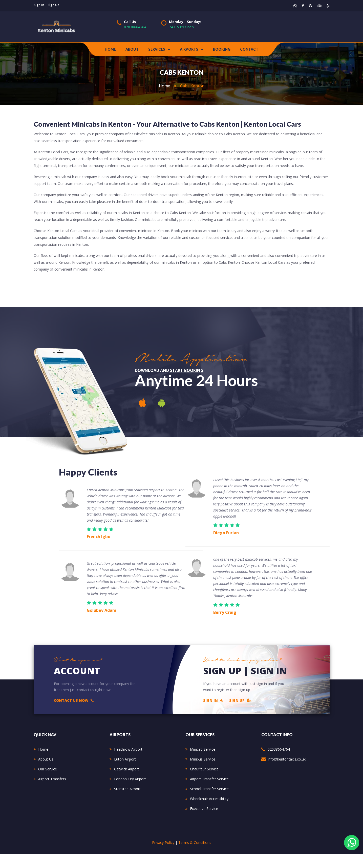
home (164, 86)
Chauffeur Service (204, 769)
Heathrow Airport (128, 749)
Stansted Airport (127, 788)
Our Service (47, 769)
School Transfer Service (209, 788)
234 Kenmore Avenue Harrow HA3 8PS (296, 772)
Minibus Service (202, 759)
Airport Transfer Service (209, 778)
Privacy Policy (163, 842)
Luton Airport (125, 759)
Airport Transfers (52, 778)
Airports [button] (191, 49)
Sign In (213, 700)
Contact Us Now (74, 700)
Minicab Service (202, 749)
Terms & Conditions (194, 842)
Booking (221, 49)
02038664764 (135, 27)
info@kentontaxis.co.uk (287, 759)
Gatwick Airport (126, 769)
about (132, 49)
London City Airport (130, 778)
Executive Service (204, 808)
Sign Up (240, 700)
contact (249, 49)
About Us (45, 759)
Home (110, 49)
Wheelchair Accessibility (209, 798)
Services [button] (159, 49)
